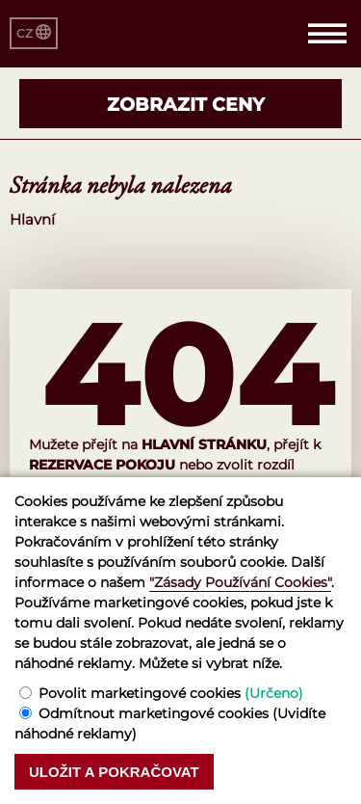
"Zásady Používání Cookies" (240, 582)
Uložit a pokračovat (114, 772)
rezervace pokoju (102, 464)
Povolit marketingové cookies (171, 693)
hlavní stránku (204, 444)
